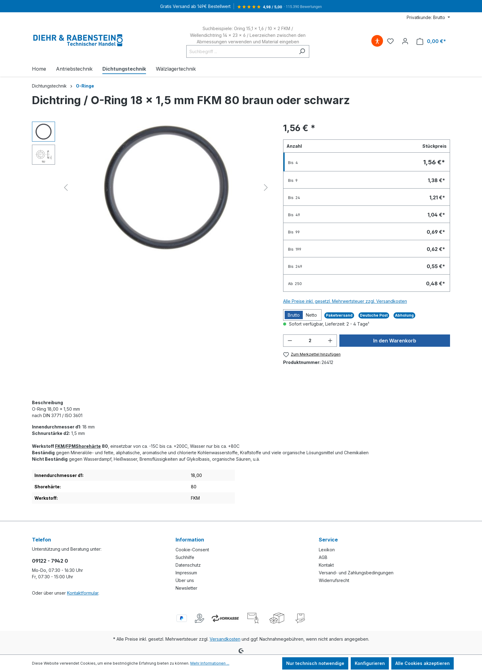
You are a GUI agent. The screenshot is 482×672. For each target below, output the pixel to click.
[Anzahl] (310, 340)
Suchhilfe (185, 557)
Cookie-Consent (192, 549)
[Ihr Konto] (405, 41)
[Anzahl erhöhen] (330, 340)
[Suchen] (302, 51)
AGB (323, 557)
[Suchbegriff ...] (240, 51)
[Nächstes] (266, 187)
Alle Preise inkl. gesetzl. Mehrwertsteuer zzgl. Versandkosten (345, 301)
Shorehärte (88, 446)
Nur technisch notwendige (315, 663)
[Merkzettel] (390, 41)
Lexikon (327, 549)
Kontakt (326, 565)
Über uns (185, 580)
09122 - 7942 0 (50, 561)
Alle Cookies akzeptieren (422, 663)
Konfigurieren (370, 663)
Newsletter (186, 588)
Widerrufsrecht (334, 580)
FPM (71, 446)
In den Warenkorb (394, 341)
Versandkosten (225, 639)
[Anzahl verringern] (289, 340)
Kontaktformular (82, 593)
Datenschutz (188, 565)
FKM (60, 446)
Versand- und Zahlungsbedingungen (356, 572)
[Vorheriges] (65, 187)
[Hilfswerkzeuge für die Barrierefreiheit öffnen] (377, 41)
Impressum (186, 572)
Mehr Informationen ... (209, 663)
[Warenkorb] (431, 41)
